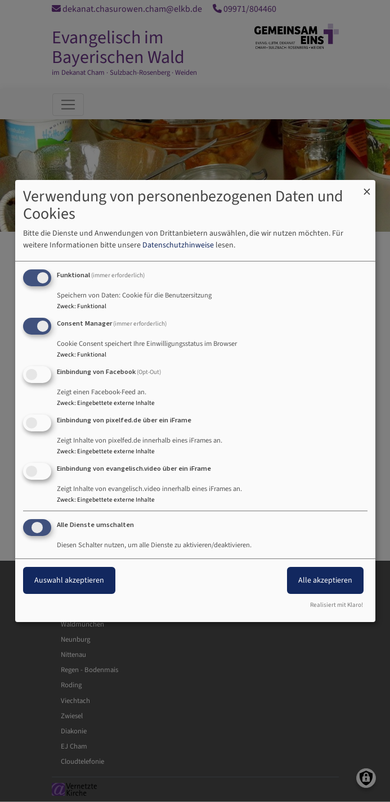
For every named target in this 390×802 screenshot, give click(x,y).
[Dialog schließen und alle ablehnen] (366, 187)
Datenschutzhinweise (178, 245)
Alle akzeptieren (325, 580)
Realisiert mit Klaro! (336, 605)
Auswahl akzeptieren (69, 580)
